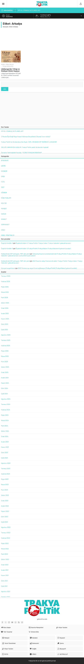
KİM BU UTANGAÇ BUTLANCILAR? (29, 10)
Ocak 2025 (4, 372)
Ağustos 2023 (5, 463)
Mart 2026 (4, 297)
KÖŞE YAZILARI (6, 198)
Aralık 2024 (5, 378)
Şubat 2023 (5, 495)
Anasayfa (5, 26)
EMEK (3, 176)
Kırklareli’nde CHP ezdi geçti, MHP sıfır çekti (15, 254)
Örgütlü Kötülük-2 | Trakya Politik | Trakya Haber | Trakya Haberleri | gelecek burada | (43, 243)
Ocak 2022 (4, 565)
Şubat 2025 (5, 367)
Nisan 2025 (5, 356)
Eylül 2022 (4, 522)
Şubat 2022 (5, 559)
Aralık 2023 (5, 442)
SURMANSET (5, 224)
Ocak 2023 (4, 500)
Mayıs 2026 (5, 287)
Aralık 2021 (4, 570)
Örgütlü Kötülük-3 (7, 243)
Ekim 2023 (4, 452)
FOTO (3, 182)
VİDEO (3, 230)
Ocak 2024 (4, 436)
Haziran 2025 (5, 345)
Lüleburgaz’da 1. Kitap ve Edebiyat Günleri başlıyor (10, 70)
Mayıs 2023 (4, 479)
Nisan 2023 (5, 484)
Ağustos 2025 (5, 335)
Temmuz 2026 (5, 276)
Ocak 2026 (4, 308)
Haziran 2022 (5, 538)
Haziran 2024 (5, 410)
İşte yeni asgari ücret (8, 268)
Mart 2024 (4, 426)
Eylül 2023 (4, 458)
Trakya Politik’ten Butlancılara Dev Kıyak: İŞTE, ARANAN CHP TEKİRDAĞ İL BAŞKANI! (29, 142)
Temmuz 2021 (5, 597)
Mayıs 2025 (5, 351)
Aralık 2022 (5, 506)
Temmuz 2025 (5, 340)
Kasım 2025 (5, 319)
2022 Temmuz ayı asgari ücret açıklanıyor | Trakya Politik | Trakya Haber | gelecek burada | (47, 268)
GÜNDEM (4, 192)
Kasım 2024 (5, 383)
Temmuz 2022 (5, 533)
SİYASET (4, 219)
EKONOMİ (4, 171)
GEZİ (2, 187)
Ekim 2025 (4, 324)
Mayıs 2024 (5, 415)
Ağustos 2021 (5, 591)
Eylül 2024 (4, 394)
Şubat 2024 (5, 431)
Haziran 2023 (5, 474)
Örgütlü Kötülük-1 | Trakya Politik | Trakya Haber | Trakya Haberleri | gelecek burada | (43, 248)
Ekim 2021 (4, 581)
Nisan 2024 (5, 420)
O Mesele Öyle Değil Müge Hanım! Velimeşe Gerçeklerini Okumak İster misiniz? (25, 136)
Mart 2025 (4, 361)
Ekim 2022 (4, 516)
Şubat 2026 (5, 303)
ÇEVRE (3, 166)
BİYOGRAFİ (4, 160)
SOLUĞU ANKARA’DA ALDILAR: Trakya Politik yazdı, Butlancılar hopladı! (24, 147)
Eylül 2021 (4, 586)
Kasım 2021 (5, 575)
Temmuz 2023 (5, 468)
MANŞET (4, 208)
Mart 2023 (4, 490)
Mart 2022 (4, 554)
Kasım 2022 (5, 511)
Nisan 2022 (5, 549)
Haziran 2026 (5, 281)
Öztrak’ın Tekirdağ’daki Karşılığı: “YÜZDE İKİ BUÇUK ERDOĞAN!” (21, 152)
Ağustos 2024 (5, 399)
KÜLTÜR (3, 203)
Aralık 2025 (5, 313)
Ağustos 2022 (5, 527)
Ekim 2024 (4, 388)
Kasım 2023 (5, 447)
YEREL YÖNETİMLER (7, 64)
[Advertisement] (42, 39)
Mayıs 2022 (5, 543)
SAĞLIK (3, 214)
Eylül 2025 (4, 329)
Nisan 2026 (5, 292)
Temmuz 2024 (5, 404)
